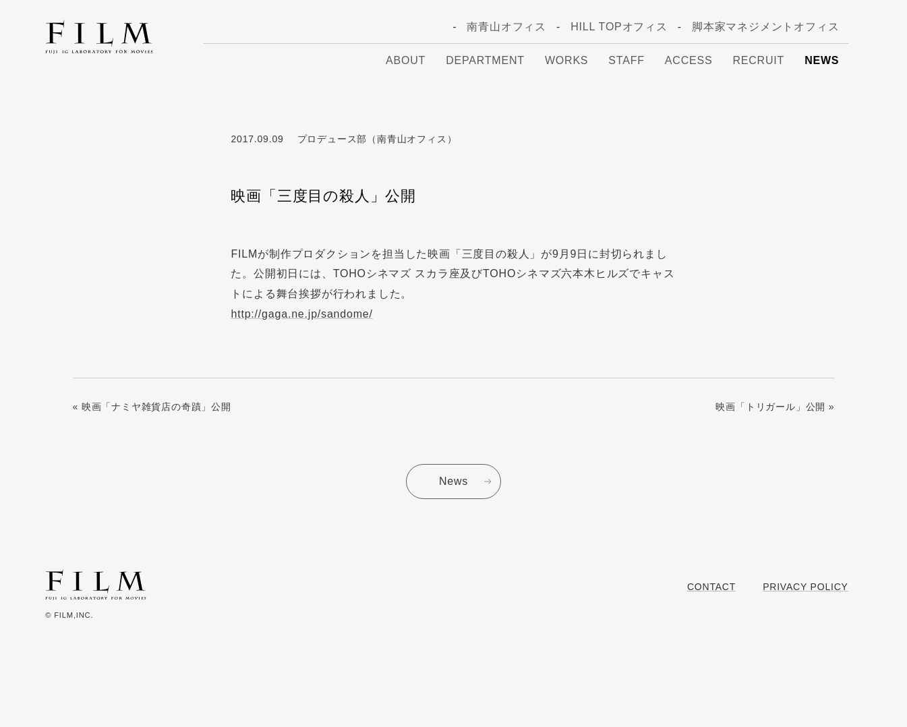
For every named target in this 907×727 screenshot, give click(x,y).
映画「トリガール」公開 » (774, 406)
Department (485, 60)
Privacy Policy (805, 586)
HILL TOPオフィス (619, 26)
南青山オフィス (506, 26)
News (821, 60)
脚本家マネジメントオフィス (765, 26)
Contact (711, 586)
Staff (626, 60)
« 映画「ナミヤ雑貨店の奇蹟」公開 (152, 406)
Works (566, 60)
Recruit (758, 60)
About (406, 60)
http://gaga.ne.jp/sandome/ (301, 314)
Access (689, 60)
